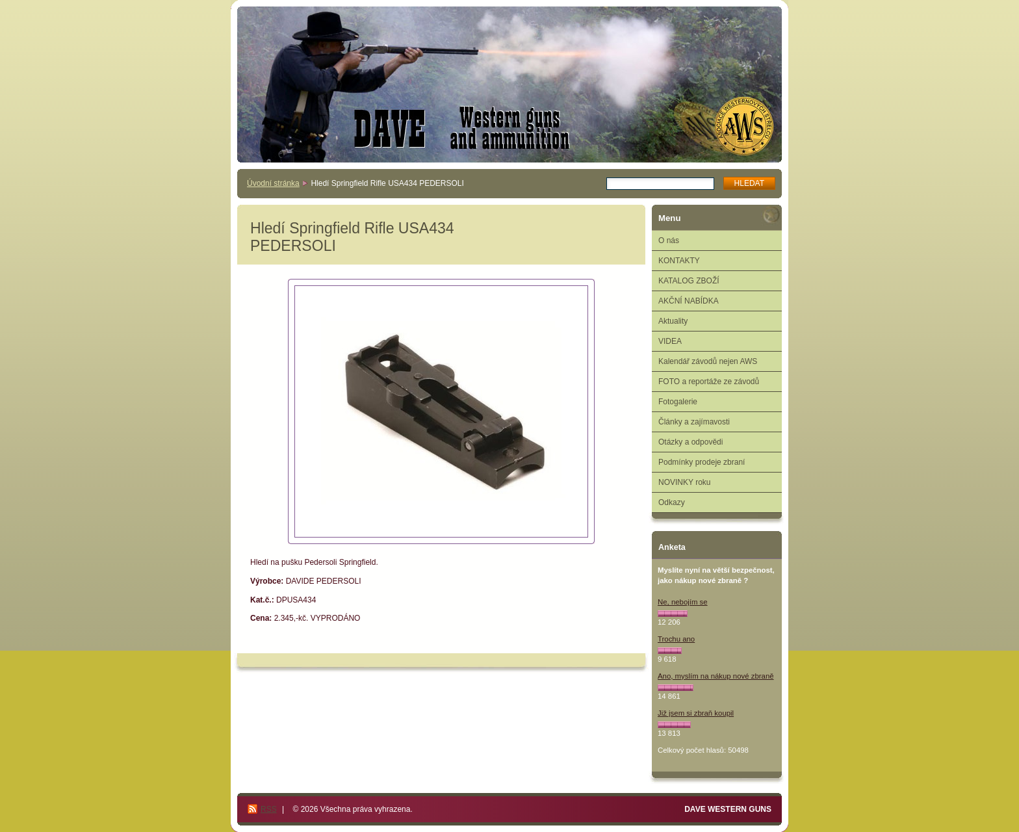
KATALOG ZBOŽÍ (688, 280)
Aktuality (673, 321)
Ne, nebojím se (683, 602)
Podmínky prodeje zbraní (701, 462)
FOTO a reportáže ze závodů (708, 381)
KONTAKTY (679, 260)
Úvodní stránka (273, 183)
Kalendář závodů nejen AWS (707, 361)
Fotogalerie (677, 401)
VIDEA (670, 341)
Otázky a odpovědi (690, 442)
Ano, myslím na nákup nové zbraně (716, 676)
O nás (668, 240)
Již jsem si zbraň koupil (696, 713)
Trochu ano (676, 639)
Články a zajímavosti (694, 421)
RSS (269, 809)
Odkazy (671, 502)
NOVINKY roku (684, 482)
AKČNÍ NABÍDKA (688, 301)
